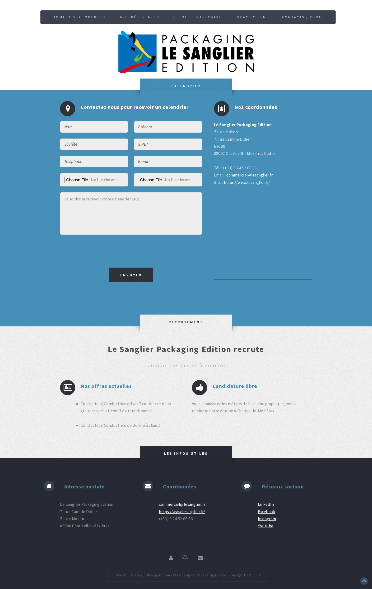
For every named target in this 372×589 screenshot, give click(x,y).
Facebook (266, 511)
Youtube (266, 526)
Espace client (252, 17)
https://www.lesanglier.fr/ (247, 182)
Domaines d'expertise (80, 17)
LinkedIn (266, 504)
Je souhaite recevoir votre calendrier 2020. (131, 213)
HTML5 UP (252, 575)
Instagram (267, 518)
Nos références (140, 17)
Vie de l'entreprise (197, 17)
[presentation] (131, 251)
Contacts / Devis (302, 17)
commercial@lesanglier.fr (249, 175)
